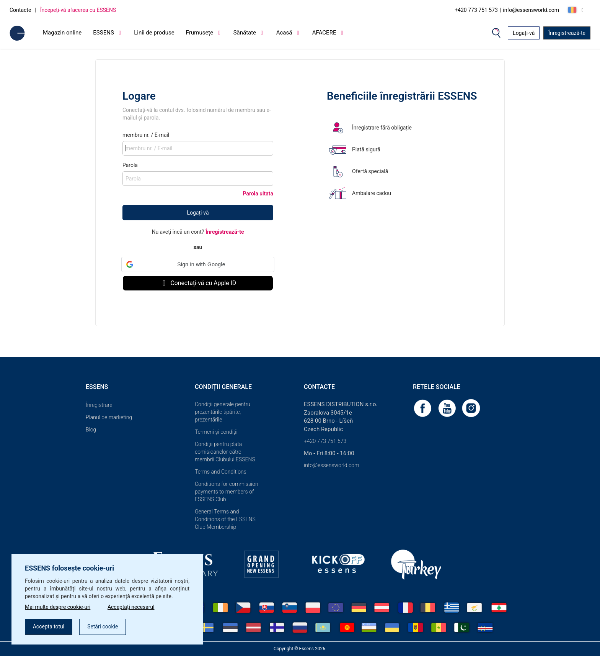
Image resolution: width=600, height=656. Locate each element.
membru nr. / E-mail (145, 135)
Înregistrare (99, 405)
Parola (130, 165)
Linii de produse (154, 32)
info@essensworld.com (531, 10)
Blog (91, 429)
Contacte (20, 10)
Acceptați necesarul (131, 607)
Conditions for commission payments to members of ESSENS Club (226, 491)
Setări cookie (103, 627)
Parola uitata (258, 193)
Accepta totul (49, 627)
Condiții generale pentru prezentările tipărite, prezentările (222, 412)
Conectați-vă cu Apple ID (198, 283)
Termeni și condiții (216, 432)
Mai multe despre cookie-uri (58, 607)
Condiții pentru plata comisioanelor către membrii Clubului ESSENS (225, 451)
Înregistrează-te (566, 33)
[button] (197, 264)
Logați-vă (524, 33)
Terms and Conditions (220, 472)
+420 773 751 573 (476, 10)
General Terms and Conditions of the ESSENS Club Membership (225, 519)
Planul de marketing (109, 417)
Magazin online (62, 32)
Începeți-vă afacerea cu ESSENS (78, 10)
